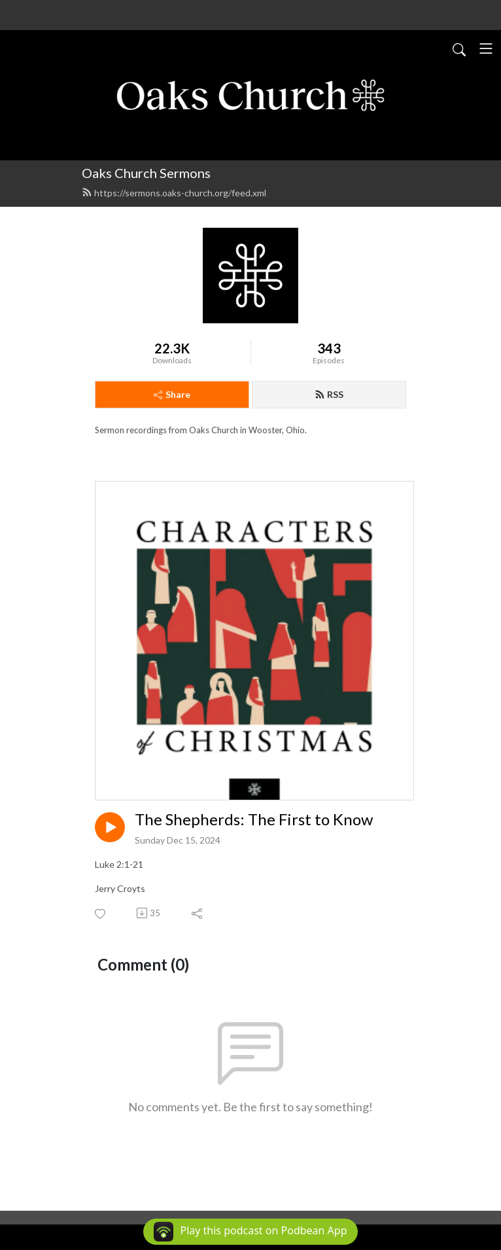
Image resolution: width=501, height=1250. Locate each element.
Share (172, 394)
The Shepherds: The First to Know (254, 819)
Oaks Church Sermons (146, 173)
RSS (329, 394)
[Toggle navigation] (486, 48)
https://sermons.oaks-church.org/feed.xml (174, 192)
